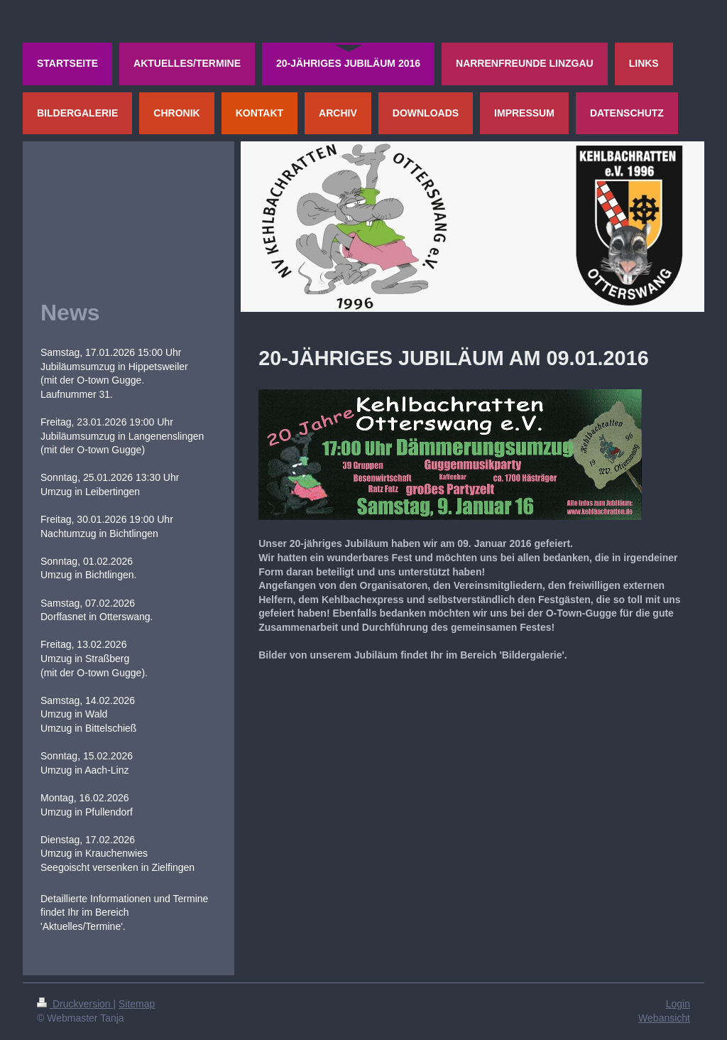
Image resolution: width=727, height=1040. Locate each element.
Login (678, 1003)
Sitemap (137, 1003)
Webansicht (664, 1018)
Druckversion (75, 1003)
